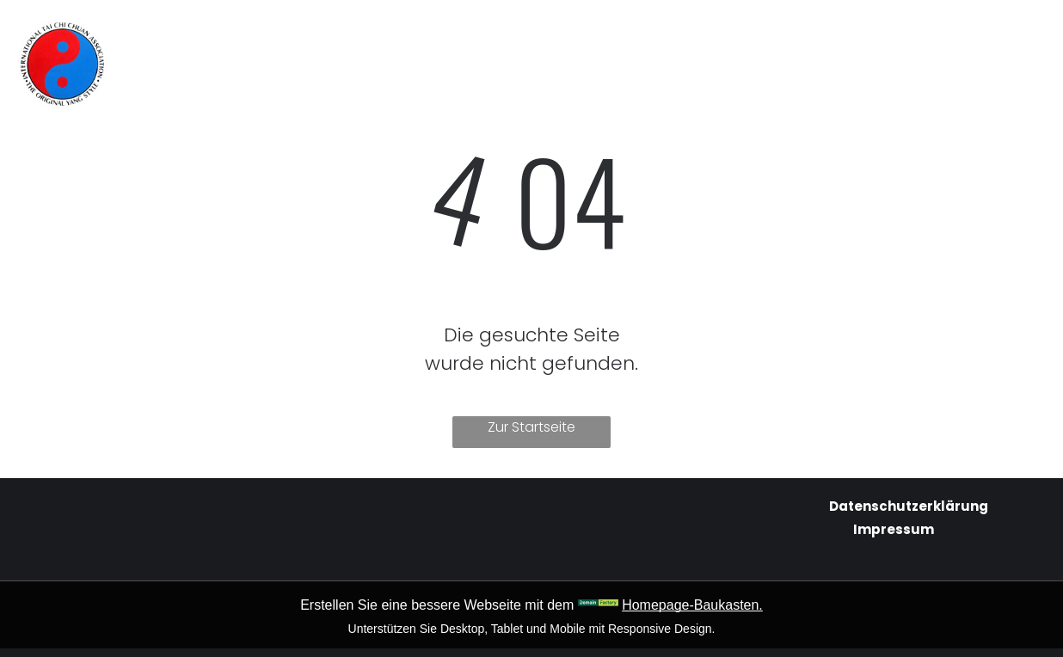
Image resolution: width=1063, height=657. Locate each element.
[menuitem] (375, 35)
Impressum (893, 529)
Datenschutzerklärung (908, 506)
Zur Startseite (531, 427)
